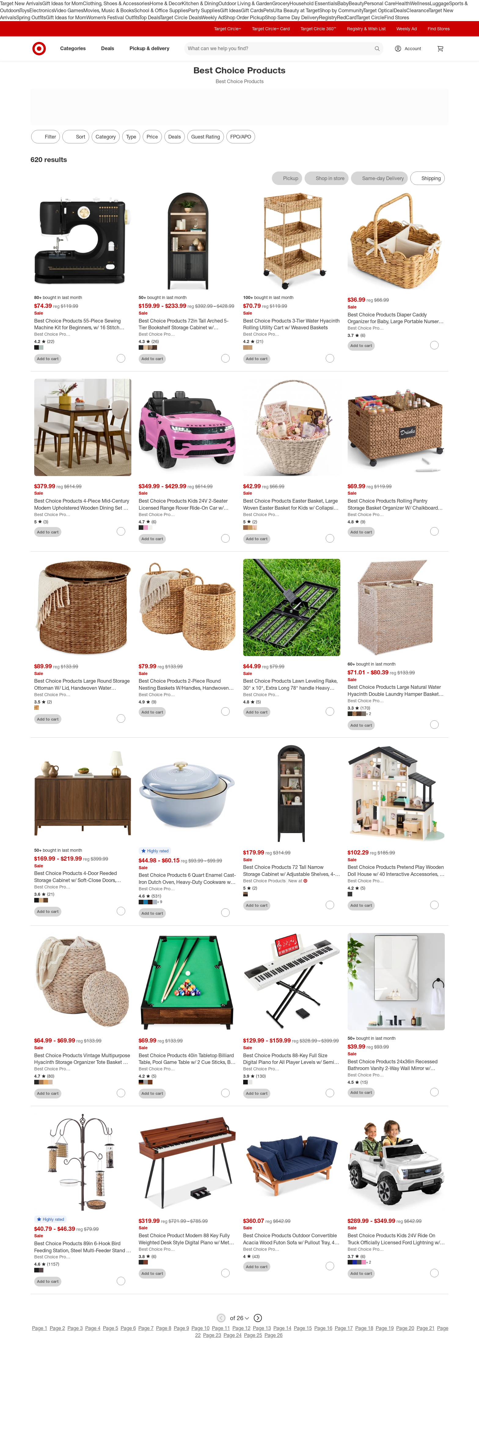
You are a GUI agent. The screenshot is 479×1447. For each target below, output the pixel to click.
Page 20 (405, 1328)
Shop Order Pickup (244, 17)
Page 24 (233, 1335)
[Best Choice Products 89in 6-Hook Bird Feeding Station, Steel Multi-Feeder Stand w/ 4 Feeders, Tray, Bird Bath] (82, 1247)
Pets (268, 10)
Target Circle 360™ (318, 28)
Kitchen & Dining (200, 3)
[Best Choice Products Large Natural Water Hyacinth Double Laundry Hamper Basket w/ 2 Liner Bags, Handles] (396, 691)
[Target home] (39, 48)
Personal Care (379, 3)
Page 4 (93, 1328)
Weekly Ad (212, 17)
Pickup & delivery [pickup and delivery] (152, 48)
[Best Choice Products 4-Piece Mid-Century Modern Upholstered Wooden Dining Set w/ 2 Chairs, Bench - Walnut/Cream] (82, 504)
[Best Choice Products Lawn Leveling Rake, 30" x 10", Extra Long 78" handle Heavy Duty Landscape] (291, 684)
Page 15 (303, 1328)
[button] (155, 851)
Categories (75, 48)
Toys (24, 10)
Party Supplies (204, 10)
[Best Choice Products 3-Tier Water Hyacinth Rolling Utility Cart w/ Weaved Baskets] (291, 324)
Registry (328, 17)
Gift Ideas (230, 10)
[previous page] (221, 1318)
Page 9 (181, 1328)
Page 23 (212, 1335)
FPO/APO (240, 137)
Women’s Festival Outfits (112, 17)
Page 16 (323, 1328)
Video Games (68, 10)
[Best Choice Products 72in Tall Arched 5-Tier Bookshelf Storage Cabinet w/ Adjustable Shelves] (187, 324)
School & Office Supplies (161, 10)
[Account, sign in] (410, 48)
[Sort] (75, 136)
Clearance (417, 10)
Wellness (420, 3)
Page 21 (426, 1328)
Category (106, 137)
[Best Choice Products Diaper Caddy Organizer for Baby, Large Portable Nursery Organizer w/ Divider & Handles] (396, 318)
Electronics (41, 10)
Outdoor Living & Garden (245, 3)
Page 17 (344, 1328)
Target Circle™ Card (271, 28)
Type (131, 137)
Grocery (281, 3)
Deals (400, 10)
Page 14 (282, 1328)
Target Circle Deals (180, 17)
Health (402, 3)
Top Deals (149, 17)
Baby (343, 3)
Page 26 (274, 1335)
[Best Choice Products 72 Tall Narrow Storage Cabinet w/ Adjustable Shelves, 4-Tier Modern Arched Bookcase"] (291, 871)
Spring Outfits (31, 17)
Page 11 (221, 1328)
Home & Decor (166, 3)
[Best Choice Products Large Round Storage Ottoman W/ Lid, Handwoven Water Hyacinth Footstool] (82, 684)
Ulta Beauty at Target (296, 10)
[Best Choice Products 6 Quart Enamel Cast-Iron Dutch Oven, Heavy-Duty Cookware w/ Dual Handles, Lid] (187, 879)
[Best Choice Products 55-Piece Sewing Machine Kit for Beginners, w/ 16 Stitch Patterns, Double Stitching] (82, 324)
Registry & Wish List (366, 28)
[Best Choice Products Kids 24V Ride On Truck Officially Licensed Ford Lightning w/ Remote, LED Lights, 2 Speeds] (396, 1239)
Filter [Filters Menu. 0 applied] (45, 136)
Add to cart (48, 358)
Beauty (356, 3)
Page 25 (253, 1335)
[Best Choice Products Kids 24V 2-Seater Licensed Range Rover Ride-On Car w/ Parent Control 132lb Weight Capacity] (187, 504)
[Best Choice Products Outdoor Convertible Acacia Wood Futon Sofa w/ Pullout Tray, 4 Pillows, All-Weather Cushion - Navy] (291, 1239)
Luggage (439, 3)
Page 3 (75, 1328)
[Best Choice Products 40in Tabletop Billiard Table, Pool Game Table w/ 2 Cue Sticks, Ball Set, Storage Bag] (187, 1059)
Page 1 (39, 1328)
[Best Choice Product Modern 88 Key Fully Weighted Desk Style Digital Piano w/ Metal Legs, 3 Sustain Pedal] (187, 1239)
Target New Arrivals (21, 3)
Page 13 (262, 1328)
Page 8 (163, 1328)
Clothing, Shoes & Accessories (116, 3)
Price (152, 137)
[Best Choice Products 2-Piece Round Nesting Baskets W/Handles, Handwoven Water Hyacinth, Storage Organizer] (187, 684)
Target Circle (370, 17)
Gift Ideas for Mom (62, 3)
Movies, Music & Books (108, 10)
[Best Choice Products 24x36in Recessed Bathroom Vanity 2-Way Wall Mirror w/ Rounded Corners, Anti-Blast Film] (396, 1065)
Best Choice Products (53, 334)
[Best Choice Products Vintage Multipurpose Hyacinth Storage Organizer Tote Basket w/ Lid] (82, 1059)
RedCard (347, 17)
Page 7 (146, 1328)
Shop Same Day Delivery (292, 17)
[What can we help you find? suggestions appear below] (283, 48)
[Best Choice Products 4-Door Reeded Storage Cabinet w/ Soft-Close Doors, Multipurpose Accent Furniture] (82, 877)
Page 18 (364, 1328)
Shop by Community (341, 10)
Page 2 (57, 1328)
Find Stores (396, 17)
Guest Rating (205, 137)
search (377, 49)
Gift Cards (252, 10)
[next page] (258, 1318)
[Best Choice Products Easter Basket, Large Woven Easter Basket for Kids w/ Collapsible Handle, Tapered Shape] (291, 504)
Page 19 (385, 1328)
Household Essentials (313, 3)
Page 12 (241, 1328)
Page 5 (110, 1328)
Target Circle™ (227, 28)
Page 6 (128, 1328)
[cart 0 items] (440, 48)
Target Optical (378, 10)
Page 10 (201, 1328)
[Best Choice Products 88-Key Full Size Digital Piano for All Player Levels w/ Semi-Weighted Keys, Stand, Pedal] (291, 1059)
